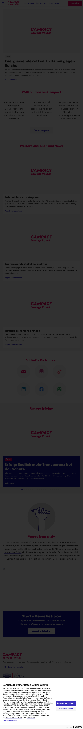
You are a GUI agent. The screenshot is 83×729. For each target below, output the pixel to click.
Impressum (31, 717)
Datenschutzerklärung (14, 717)
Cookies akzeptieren (66, 703)
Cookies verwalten (10, 721)
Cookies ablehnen (66, 708)
